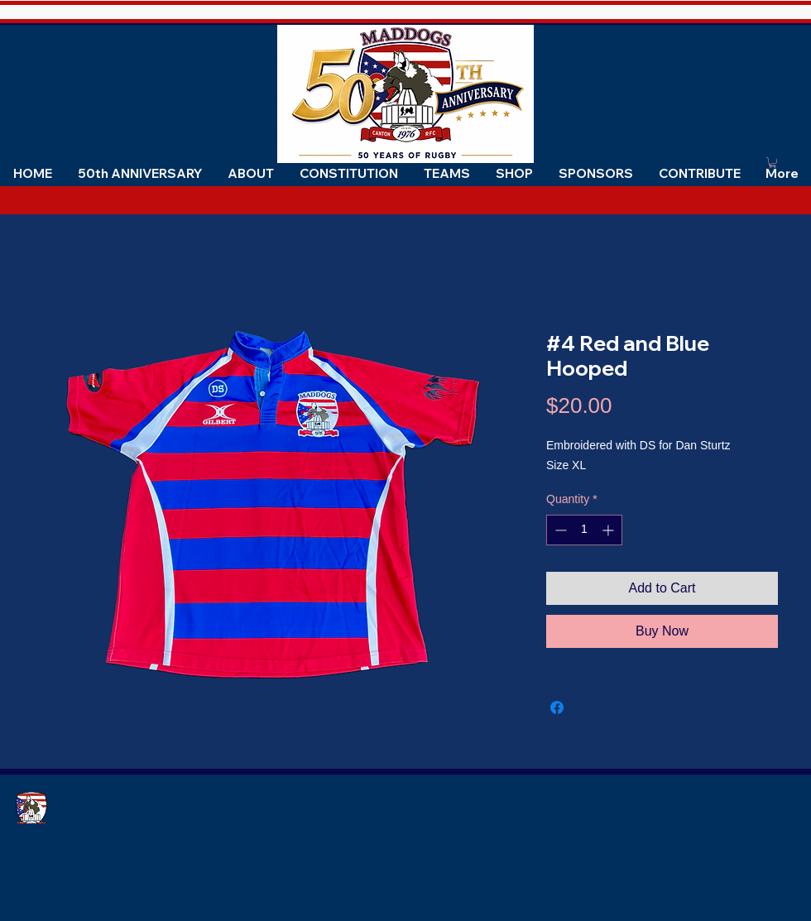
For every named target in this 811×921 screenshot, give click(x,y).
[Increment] (609, 530)
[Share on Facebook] (557, 707)
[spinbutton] (584, 530)
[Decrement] (559, 530)
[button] (250, 173)
